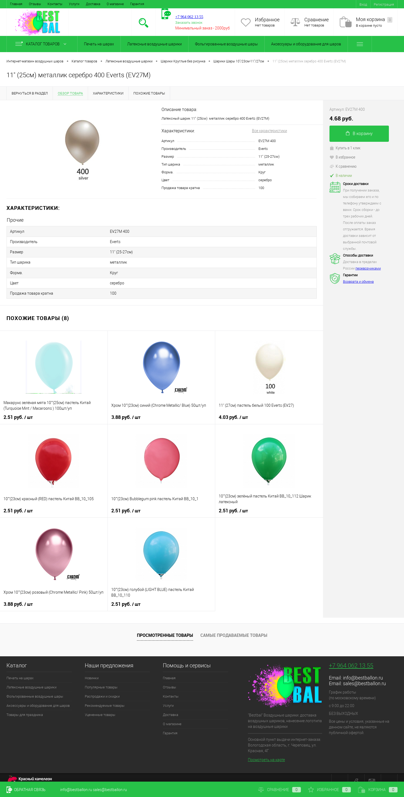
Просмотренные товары (165, 627)
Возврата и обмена (358, 282)
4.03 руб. (233, 409)
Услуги (74, 4)
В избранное (342, 157)
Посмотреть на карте (266, 751)
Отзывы (35, 4)
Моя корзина (374, 19)
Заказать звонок (189, 23)
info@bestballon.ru (363, 669)
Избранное (267, 19)
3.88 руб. (125, 409)
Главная (16, 4)
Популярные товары (101, 679)
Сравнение (316, 19)
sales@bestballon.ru (364, 675)
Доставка (93, 4)
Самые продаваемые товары (233, 627)
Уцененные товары (100, 707)
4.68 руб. (341, 118)
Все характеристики (269, 131)
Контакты (55, 4)
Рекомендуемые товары (104, 697)
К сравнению (342, 166)
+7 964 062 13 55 (351, 657)
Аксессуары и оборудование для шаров (306, 44)
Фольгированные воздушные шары (226, 44)
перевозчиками (368, 268)
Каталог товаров (42, 44)
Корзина (378, 790)
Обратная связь (26, 790)
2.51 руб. (18, 409)
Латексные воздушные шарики (154, 44)
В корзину (359, 133)
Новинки (92, 670)
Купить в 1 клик (345, 147)
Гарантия (137, 4)
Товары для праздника (24, 707)
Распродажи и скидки (102, 688)
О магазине (115, 4)
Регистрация (384, 4)
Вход (363, 4)
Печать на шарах (99, 44)
